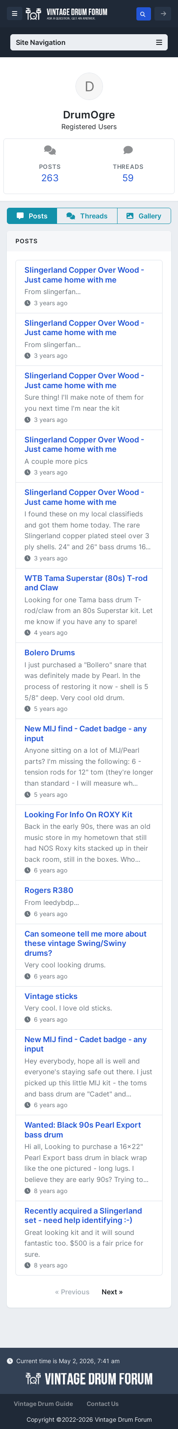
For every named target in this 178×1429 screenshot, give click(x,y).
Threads (87, 216)
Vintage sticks (51, 996)
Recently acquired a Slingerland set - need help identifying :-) (83, 1215)
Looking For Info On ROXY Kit (78, 814)
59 (128, 177)
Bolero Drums (49, 652)
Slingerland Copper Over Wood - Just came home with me (84, 274)
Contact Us (103, 1403)
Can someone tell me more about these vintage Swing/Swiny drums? (85, 943)
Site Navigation (89, 42)
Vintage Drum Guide (43, 1403)
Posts (32, 216)
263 (50, 177)
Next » (112, 1292)
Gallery (144, 216)
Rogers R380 (48, 890)
